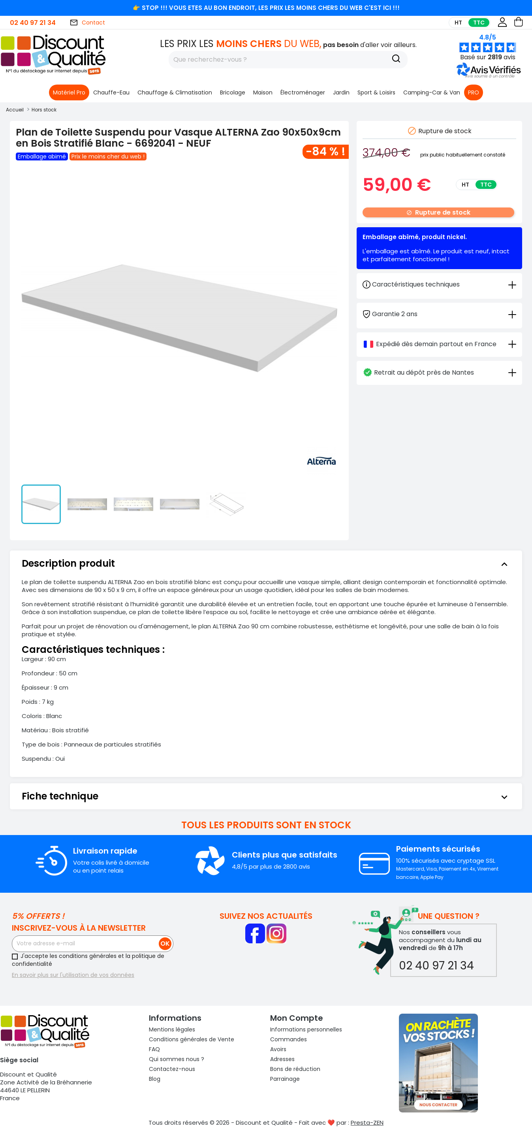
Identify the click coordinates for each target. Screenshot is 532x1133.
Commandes (288, 1039)
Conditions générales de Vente (191, 1039)
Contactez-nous (172, 1069)
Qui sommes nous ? (176, 1059)
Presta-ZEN (367, 1122)
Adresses (282, 1059)
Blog (154, 1079)
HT (458, 22)
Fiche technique (266, 796)
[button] (489, 76)
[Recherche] (396, 60)
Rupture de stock (438, 212)
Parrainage (285, 1079)
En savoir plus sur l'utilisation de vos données (73, 975)
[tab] (439, 314)
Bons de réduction (295, 1069)
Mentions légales (172, 1029)
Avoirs (278, 1049)
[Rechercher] (288, 59)
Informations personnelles (306, 1029)
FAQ (154, 1049)
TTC (479, 22)
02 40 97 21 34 (33, 22)
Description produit (266, 563)
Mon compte (296, 1018)
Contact (87, 22)
